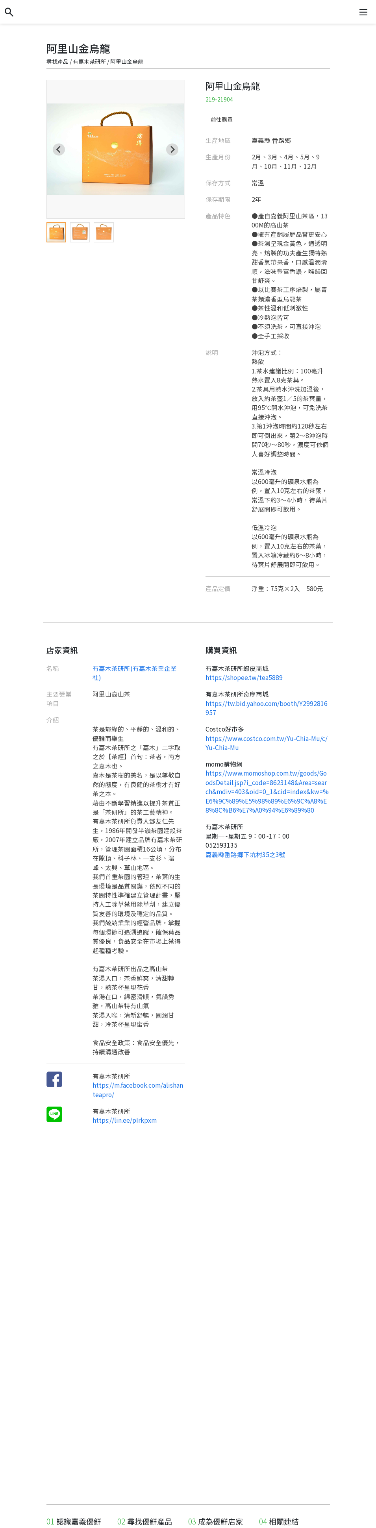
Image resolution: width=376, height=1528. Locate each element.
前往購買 (222, 119)
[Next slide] (172, 149)
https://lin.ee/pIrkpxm (125, 1120)
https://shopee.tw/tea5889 (244, 677)
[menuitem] (56, 232)
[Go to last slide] (59, 149)
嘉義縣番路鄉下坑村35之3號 (245, 854)
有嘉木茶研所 (89, 61)
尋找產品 (57, 61)
